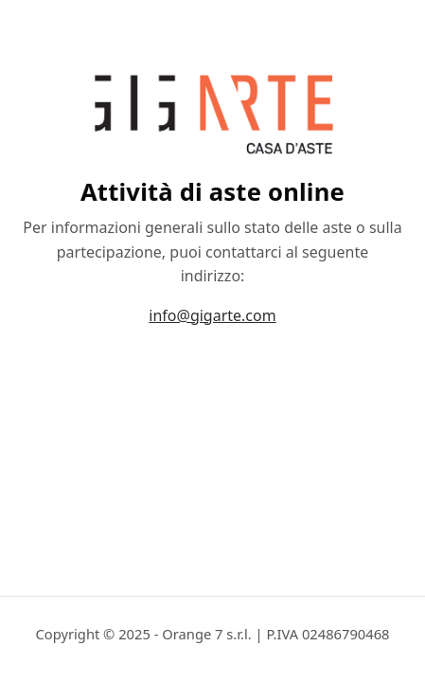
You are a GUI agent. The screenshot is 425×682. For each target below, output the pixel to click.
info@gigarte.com (212, 315)
